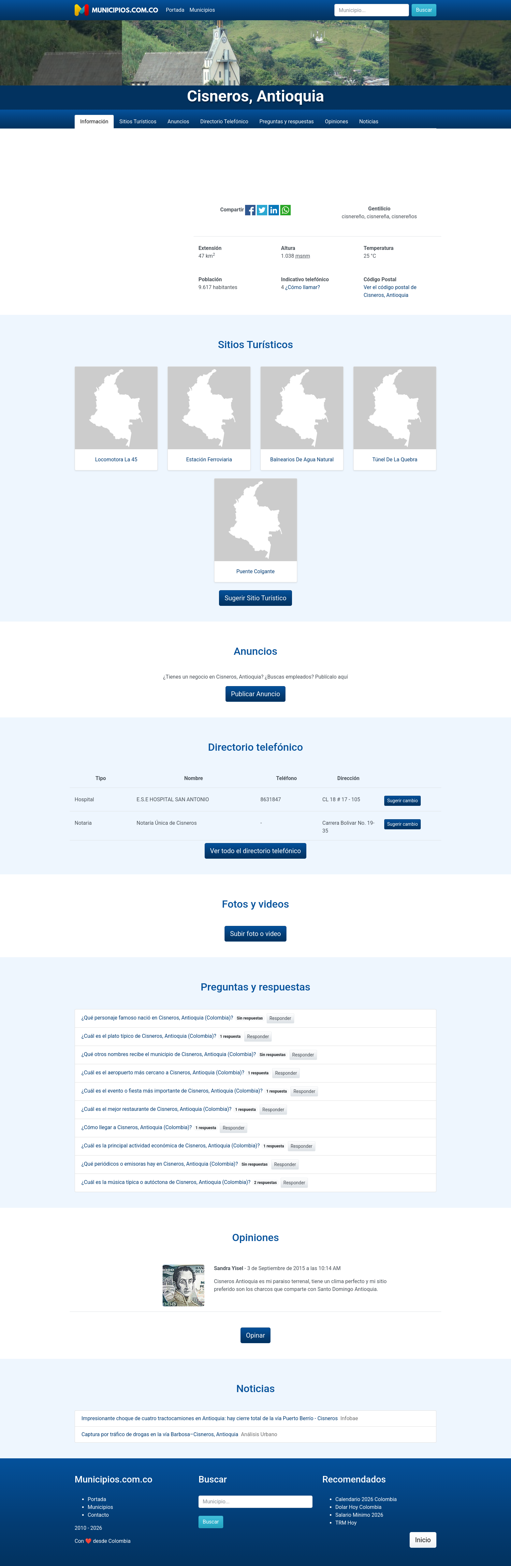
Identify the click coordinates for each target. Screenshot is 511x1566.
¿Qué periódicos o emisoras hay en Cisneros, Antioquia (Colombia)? (175, 1164)
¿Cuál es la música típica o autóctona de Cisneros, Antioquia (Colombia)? (180, 1182)
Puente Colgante (255, 571)
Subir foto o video (255, 934)
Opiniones (336, 121)
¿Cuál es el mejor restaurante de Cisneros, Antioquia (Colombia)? (169, 1109)
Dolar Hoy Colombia (358, 1507)
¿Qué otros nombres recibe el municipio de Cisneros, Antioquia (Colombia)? (184, 1054)
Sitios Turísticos (137, 121)
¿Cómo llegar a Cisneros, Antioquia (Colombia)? (149, 1127)
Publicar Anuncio (255, 694)
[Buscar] (371, 10)
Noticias (368, 121)
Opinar (255, 1335)
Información (94, 121)
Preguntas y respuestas (286, 121)
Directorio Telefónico (224, 121)
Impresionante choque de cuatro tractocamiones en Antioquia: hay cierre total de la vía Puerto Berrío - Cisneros (209, 1418)
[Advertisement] (255, 166)
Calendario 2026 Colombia (366, 1499)
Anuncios (178, 121)
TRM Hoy (346, 1523)
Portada (175, 10)
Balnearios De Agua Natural (302, 459)
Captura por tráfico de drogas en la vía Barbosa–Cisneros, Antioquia (159, 1434)
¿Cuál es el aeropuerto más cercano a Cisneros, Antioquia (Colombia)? (176, 1072)
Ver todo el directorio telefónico (255, 851)
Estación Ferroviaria (209, 459)
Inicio (423, 1540)
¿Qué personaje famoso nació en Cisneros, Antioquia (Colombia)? (173, 1018)
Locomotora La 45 (116, 459)
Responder (280, 1018)
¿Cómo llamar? (302, 287)
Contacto (98, 1515)
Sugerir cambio (402, 800)
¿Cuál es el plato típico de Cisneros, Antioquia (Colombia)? (162, 1036)
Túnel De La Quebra (394, 459)
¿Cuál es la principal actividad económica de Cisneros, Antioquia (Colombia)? (183, 1146)
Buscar (424, 10)
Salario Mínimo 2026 (359, 1515)
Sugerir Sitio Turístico (255, 598)
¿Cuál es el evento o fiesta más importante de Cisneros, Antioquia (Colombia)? (185, 1091)
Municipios (202, 10)
